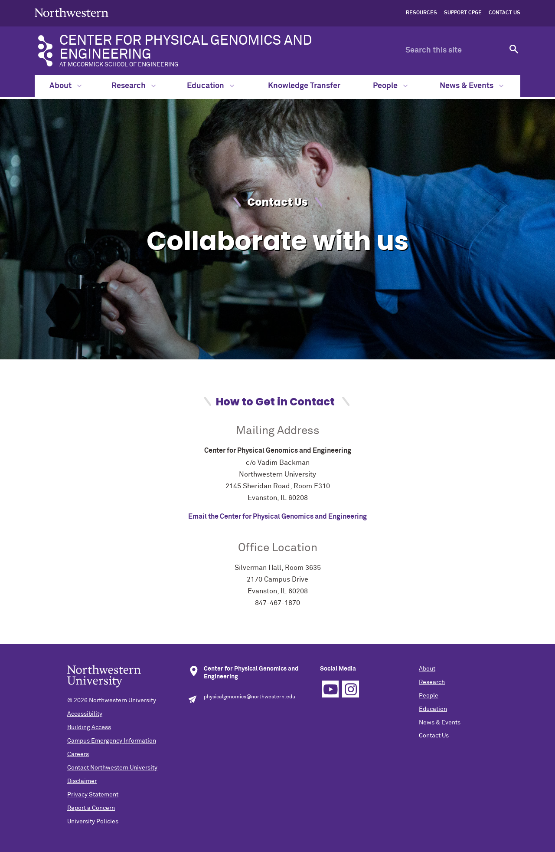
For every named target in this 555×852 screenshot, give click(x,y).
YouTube (330, 689)
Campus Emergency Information (111, 741)
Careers (78, 754)
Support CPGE (463, 13)
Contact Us (504, 13)
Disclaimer (82, 781)
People (390, 86)
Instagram (350, 689)
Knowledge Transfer (304, 86)
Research (133, 86)
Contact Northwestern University (112, 768)
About (65, 86)
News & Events (471, 86)
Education (210, 86)
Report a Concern (91, 808)
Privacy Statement (92, 795)
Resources (421, 13)
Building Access (89, 727)
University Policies (92, 822)
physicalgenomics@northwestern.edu (249, 697)
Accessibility (84, 714)
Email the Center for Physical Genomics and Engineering (277, 516)
